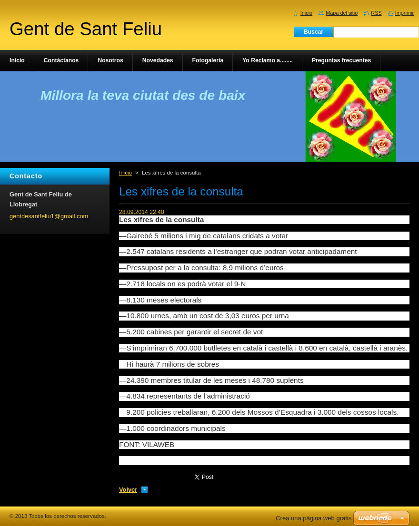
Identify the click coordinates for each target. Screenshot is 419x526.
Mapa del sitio (342, 13)
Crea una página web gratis (313, 518)
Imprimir (404, 13)
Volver (128, 489)
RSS (376, 13)
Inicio (125, 172)
